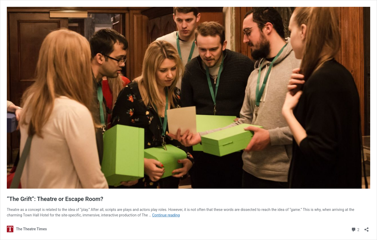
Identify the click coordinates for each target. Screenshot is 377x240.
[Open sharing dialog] (366, 228)
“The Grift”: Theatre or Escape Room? (55, 199)
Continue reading (166, 215)
